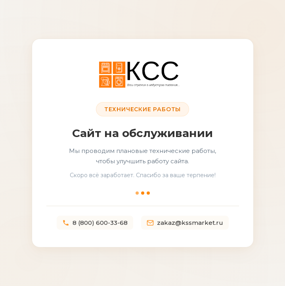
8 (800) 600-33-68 (95, 222)
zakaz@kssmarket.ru (185, 222)
